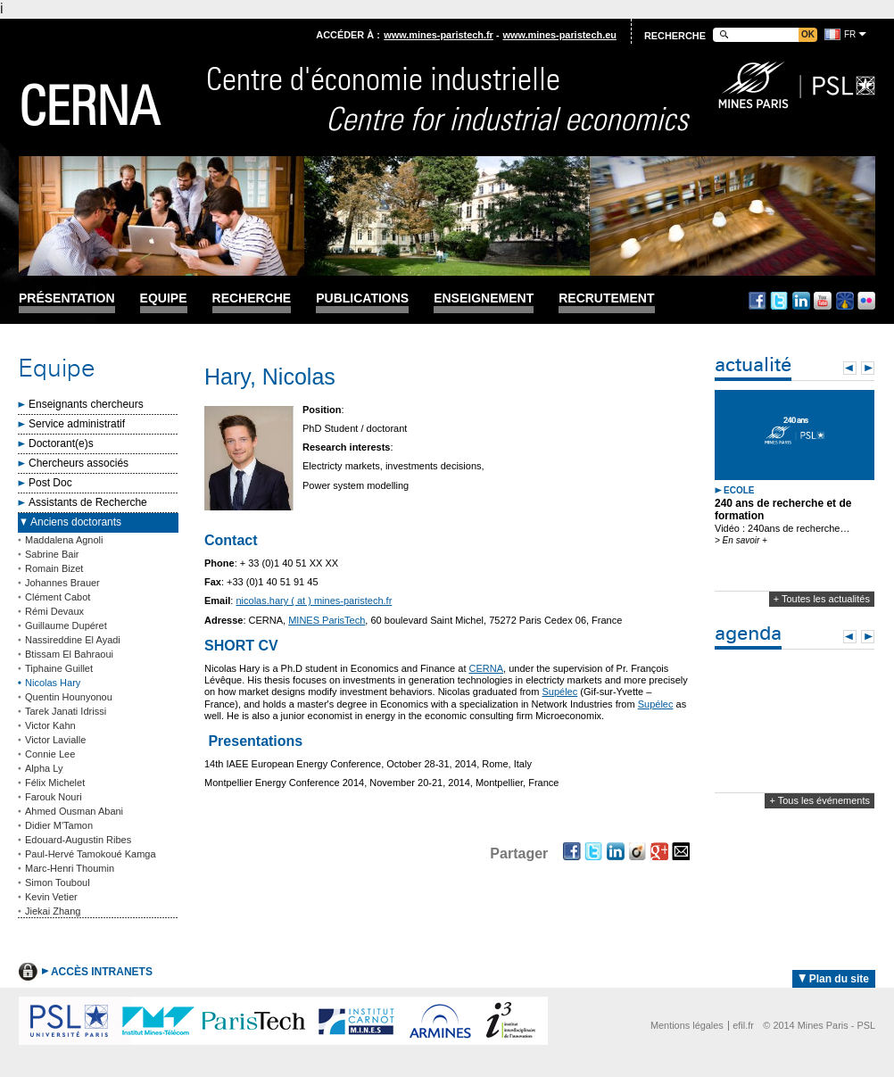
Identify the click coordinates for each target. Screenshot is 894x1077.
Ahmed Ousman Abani (74, 811)
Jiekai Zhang (52, 911)
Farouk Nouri (53, 796)
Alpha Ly (43, 768)
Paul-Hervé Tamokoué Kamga (90, 854)
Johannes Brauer (62, 582)
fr (850, 34)
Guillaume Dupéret (66, 625)
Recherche (252, 298)
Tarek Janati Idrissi (65, 711)
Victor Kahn (50, 725)
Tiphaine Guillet (59, 668)
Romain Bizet (54, 568)
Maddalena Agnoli (64, 539)
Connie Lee (50, 754)
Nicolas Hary (52, 682)
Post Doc (50, 482)
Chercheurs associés (78, 463)
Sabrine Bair (52, 554)
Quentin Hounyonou (68, 697)
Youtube (823, 301)
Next (867, 368)
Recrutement (606, 298)
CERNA (486, 668)
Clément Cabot (57, 597)
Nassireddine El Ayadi (72, 639)
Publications (362, 298)
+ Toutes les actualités (822, 598)
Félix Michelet (55, 782)
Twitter (779, 301)
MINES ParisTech (326, 620)
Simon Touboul (57, 882)
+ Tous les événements (819, 800)
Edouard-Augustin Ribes (78, 839)
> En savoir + (741, 540)
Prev (850, 368)
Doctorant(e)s (61, 443)
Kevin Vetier (51, 896)
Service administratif (77, 424)
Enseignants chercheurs (86, 404)
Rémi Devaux (54, 611)
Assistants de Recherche (88, 502)
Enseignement (484, 298)
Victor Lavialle (55, 739)
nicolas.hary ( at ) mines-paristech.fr (314, 600)
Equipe (163, 298)
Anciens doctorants (75, 522)
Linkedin (801, 301)
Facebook (757, 301)
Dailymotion (845, 301)
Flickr (866, 301)
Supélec (559, 691)
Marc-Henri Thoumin (69, 868)
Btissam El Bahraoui (69, 654)
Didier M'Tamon (59, 825)
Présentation (67, 298)
